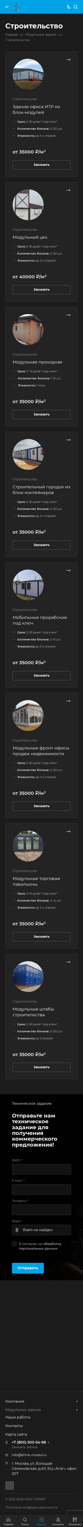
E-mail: (18, 1180)
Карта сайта (16, 1434)
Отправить (27, 1268)
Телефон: (20, 1201)
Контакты (14, 1426)
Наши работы (18, 1417)
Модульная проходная (37, 362)
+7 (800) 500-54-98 (29, 1442)
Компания (14, 1401)
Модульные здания (23, 1410)
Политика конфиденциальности (31, 1507)
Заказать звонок (25, 1447)
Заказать (42, 165)
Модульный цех (30, 237)
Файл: (16, 1221)
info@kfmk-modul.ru (29, 1455)
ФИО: (17, 1160)
